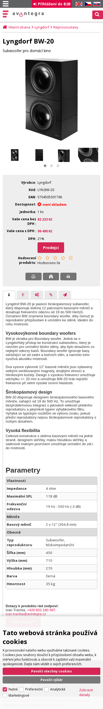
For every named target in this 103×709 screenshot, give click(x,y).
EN (78, 4)
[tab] (9, 295)
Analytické (57, 676)
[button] (45, 165)
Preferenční (34, 676)
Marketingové (19, 683)
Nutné (13, 676)
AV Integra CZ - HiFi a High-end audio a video (28, 14)
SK (96, 4)
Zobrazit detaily (86, 680)
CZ (87, 4)
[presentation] (9, 295)
